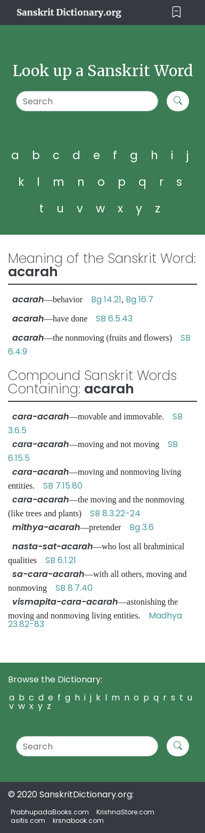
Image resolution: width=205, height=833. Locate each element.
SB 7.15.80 (63, 486)
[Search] (87, 101)
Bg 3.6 (141, 527)
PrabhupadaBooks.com (50, 811)
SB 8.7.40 (74, 588)
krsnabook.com (78, 820)
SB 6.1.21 (60, 560)
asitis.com (28, 820)
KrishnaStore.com (125, 811)
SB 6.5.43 (114, 318)
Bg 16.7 (139, 299)
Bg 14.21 (106, 299)
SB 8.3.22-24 (115, 513)
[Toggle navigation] (176, 12)
